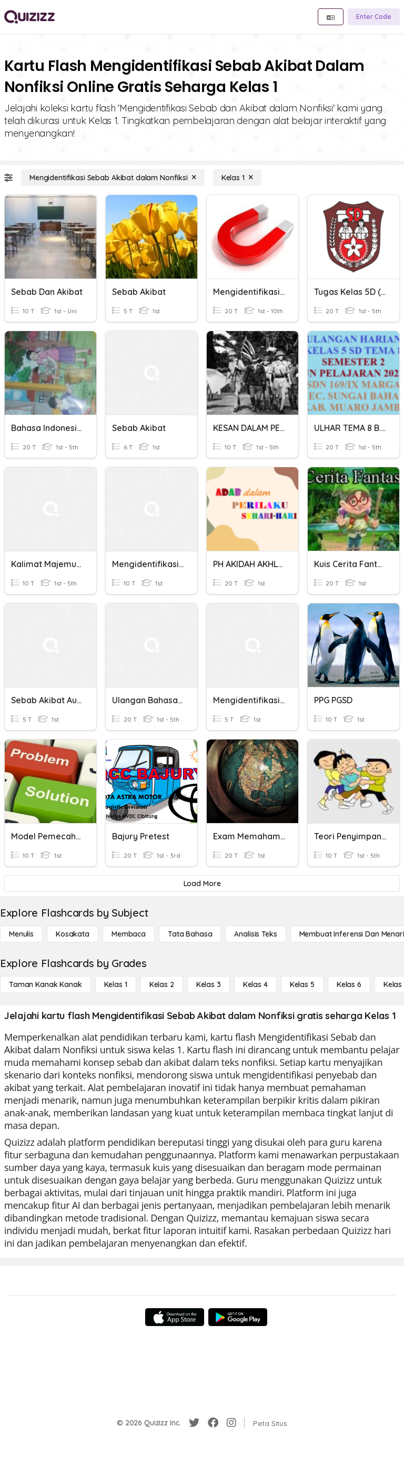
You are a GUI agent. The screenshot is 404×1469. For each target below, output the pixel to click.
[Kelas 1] (237, 177)
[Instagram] (231, 1422)
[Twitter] (194, 1422)
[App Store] (174, 1317)
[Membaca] (129, 934)
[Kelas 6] (349, 984)
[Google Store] (237, 1317)
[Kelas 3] (208, 984)
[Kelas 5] (302, 984)
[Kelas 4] (255, 984)
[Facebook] (213, 1422)
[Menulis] (21, 934)
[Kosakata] (72, 934)
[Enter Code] (374, 16)
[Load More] (202, 883)
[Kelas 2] (161, 984)
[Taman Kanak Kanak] (45, 984)
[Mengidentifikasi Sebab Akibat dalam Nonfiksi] (113, 177)
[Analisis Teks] (255, 934)
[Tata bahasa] (190, 934)
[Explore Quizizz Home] (29, 17)
